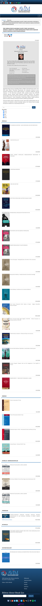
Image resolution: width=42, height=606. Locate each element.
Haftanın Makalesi (6, 548)
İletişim (25, 588)
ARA (34, 107)
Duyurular (9, 20)
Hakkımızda (26, 578)
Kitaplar (4, 121)
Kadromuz (26, 586)
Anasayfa (4, 20)
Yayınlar (25, 582)
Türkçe (1, 1)
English (5, 1)
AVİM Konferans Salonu (7, 519)
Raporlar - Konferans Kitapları (10, 460)
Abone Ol (31, 596)
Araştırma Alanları (27, 580)
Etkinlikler (5, 510)
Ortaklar (25, 584)
